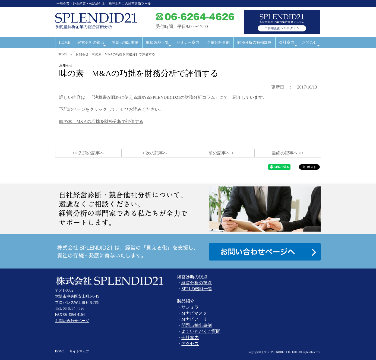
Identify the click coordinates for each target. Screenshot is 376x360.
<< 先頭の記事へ (88, 153)
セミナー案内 (187, 42)
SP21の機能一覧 (196, 288)
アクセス (190, 343)
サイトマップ (79, 351)
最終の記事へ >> (288, 153)
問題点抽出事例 (125, 42)
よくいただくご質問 (200, 331)
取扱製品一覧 (159, 44)
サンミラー (192, 307)
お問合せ (311, 44)
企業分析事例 (218, 42)
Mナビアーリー (196, 319)
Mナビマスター (196, 313)
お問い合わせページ (72, 321)
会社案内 (288, 44)
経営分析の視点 (92, 44)
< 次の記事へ (155, 153)
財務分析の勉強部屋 (254, 42)
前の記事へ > (221, 153)
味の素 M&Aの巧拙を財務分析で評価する (101, 121)
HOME (64, 42)
